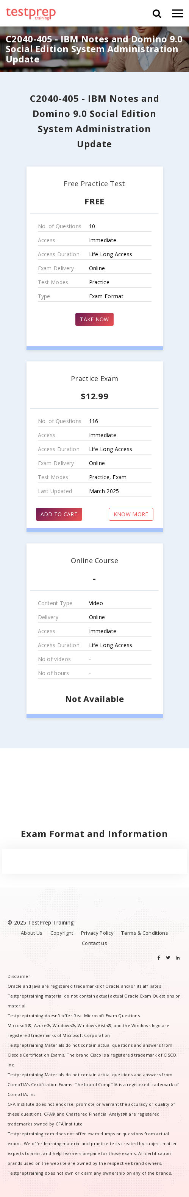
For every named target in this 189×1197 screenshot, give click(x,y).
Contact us (94, 943)
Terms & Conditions (144, 932)
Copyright (61, 932)
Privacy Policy (97, 932)
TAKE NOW (94, 319)
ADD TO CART (59, 514)
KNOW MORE (131, 514)
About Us (31, 932)
